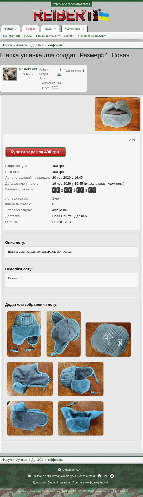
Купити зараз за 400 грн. (35, 152)
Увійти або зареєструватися (71, 3)
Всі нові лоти (11, 35)
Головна (99, 476)
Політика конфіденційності (90, 482)
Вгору (106, 476)
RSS (112, 476)
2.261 (55, 87)
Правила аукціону (48, 35)
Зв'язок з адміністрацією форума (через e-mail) (63, 475)
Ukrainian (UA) (71, 469)
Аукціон (30, 28)
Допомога (39, 482)
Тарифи (69, 35)
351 (59, 83)
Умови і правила (59, 482)
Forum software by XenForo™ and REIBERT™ (71, 491)
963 (59, 74)
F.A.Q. (28, 35)
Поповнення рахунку (92, 35)
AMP (132, 140)
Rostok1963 (28, 69)
